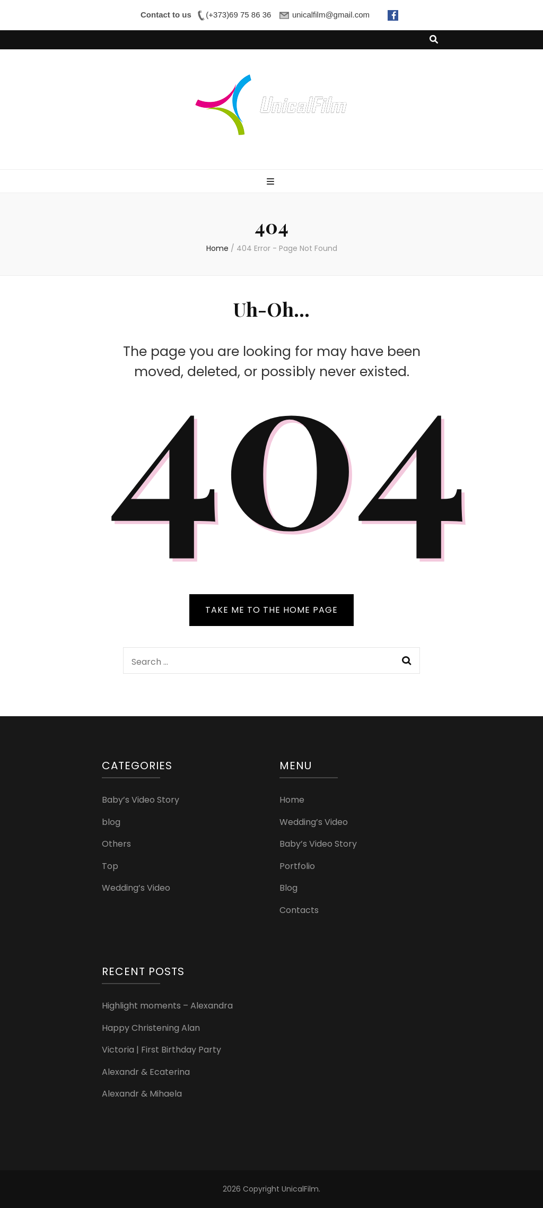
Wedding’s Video (136, 888)
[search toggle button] (434, 40)
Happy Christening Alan (151, 1028)
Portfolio (297, 866)
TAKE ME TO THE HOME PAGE (271, 610)
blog (111, 822)
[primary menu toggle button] (272, 182)
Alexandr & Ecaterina (146, 1072)
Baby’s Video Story (140, 800)
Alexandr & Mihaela (142, 1094)
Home (291, 800)
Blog (288, 888)
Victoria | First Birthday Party (161, 1050)
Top (110, 866)
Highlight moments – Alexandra (167, 1006)
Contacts (299, 910)
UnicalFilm (300, 1189)
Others (116, 844)
